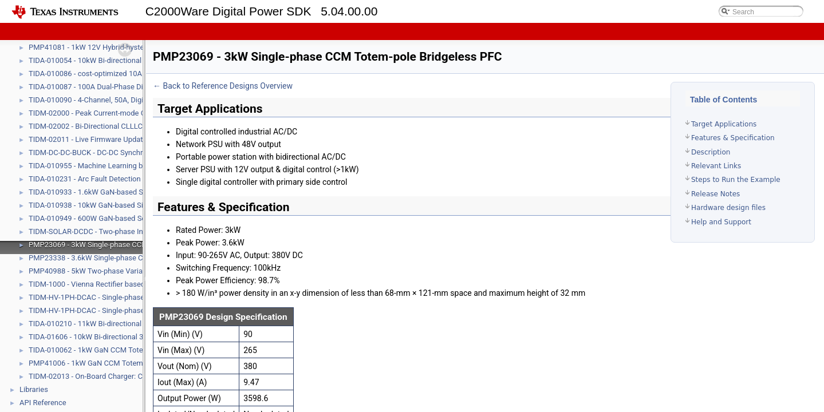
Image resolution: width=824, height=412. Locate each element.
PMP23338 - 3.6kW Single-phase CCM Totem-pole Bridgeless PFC (137, 257)
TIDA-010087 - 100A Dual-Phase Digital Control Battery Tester (130, 86)
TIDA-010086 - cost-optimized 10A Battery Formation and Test (131, 73)
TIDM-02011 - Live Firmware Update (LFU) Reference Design (128, 139)
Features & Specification (733, 138)
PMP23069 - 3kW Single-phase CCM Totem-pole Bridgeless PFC (134, 244)
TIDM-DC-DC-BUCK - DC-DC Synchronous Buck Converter (122, 152)
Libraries (33, 389)
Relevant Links (716, 166)
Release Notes (715, 194)
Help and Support (721, 222)
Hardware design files (728, 208)
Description (710, 152)
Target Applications (723, 124)
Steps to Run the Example (735, 180)
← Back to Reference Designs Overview (223, 85)
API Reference (42, 402)
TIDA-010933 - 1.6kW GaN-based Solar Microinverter (115, 192)
